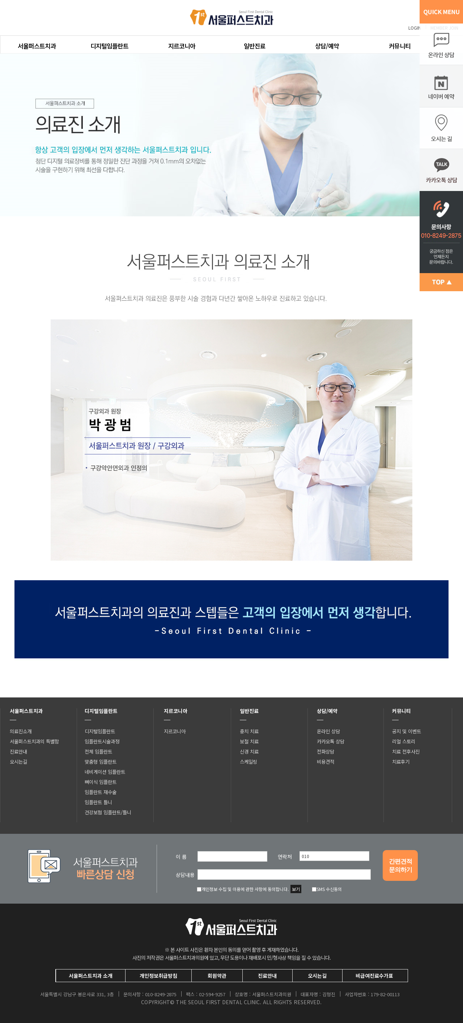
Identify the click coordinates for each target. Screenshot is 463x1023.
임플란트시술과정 (102, 741)
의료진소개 (20, 731)
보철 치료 (249, 741)
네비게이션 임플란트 (105, 771)
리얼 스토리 (403, 741)
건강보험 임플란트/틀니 (108, 812)
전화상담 (325, 751)
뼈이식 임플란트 (100, 781)
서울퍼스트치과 (37, 45)
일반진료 (255, 45)
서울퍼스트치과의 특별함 (34, 741)
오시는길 (18, 761)
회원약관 (217, 975)
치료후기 (400, 761)
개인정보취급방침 (158, 975)
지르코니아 (181, 45)
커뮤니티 (400, 45)
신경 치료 (249, 751)
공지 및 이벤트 (406, 731)
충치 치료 (249, 731)
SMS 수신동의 (327, 889)
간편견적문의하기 (400, 865)
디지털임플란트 (109, 45)
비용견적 (325, 761)
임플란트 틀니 (98, 802)
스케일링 (248, 761)
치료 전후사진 (406, 751)
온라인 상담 (328, 731)
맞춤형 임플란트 (100, 761)
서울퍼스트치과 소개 (90, 975)
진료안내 (18, 751)
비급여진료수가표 (374, 975)
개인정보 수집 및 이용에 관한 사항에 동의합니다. (243, 889)
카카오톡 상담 (330, 741)
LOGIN (414, 28)
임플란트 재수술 (100, 791)
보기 (296, 889)
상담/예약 (327, 45)
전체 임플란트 (98, 751)
